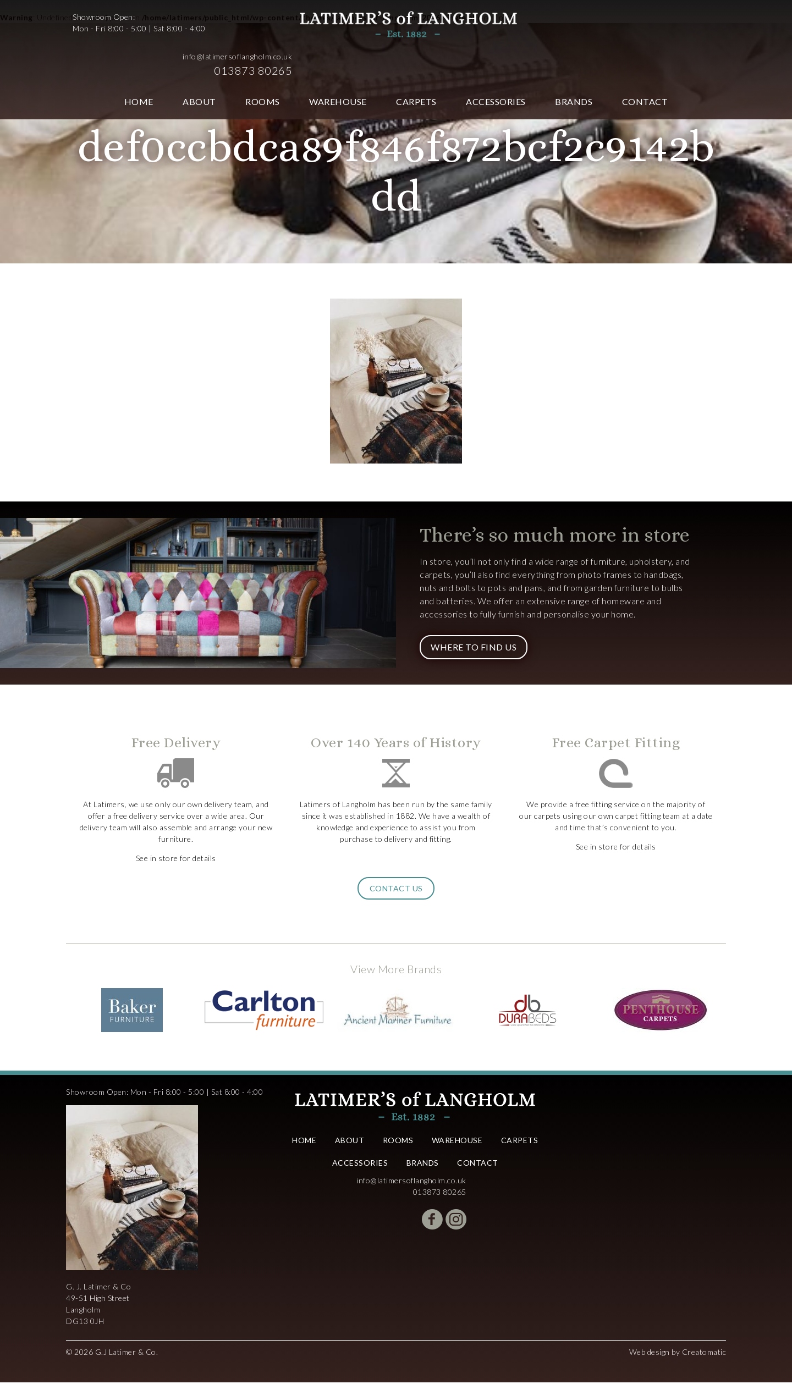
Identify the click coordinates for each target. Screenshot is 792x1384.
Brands (573, 62)
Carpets (416, 62)
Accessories (496, 62)
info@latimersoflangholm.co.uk (665, 16)
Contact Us (396, 890)
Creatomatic (704, 1353)
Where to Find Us (473, 648)
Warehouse (338, 62)
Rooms (262, 62)
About (199, 62)
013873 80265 (680, 30)
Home (138, 62)
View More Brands (396, 970)
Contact (645, 62)
